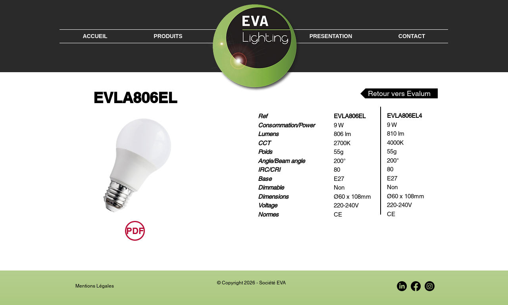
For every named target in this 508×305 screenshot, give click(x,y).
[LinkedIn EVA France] (402, 286)
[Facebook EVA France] (416, 286)
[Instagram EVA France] (430, 286)
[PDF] (135, 231)
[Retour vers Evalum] (399, 93)
